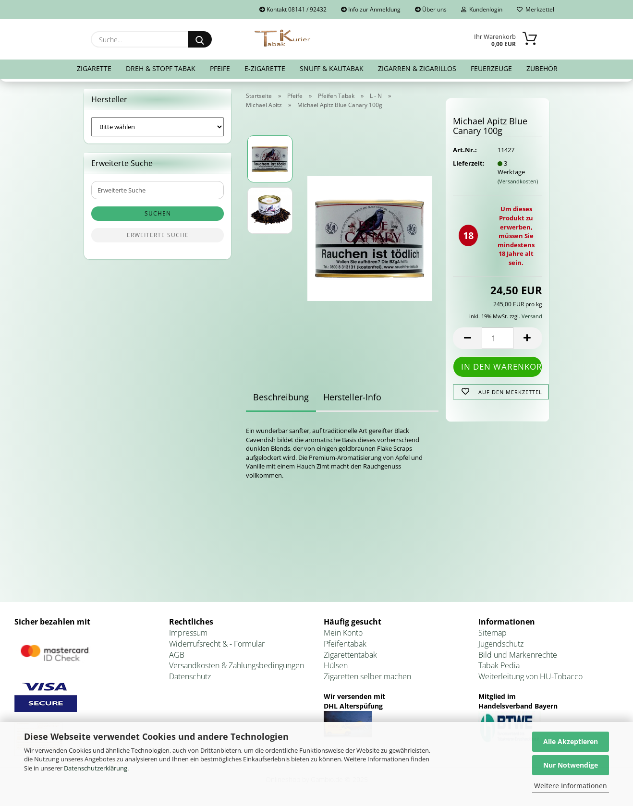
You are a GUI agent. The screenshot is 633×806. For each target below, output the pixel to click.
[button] (467, 338)
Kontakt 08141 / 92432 (293, 9)
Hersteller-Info (352, 397)
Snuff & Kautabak (332, 68)
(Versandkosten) (518, 181)
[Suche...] (200, 39)
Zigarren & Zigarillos (417, 68)
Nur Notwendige (570, 765)
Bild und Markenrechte (517, 655)
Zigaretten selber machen (367, 676)
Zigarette (94, 68)
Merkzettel (535, 9)
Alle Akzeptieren (570, 741)
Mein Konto (343, 632)
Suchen (158, 213)
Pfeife (220, 68)
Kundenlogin (481, 9)
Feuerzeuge (491, 68)
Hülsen (336, 665)
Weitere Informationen (570, 785)
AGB (176, 655)
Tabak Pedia (499, 665)
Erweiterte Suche (158, 235)
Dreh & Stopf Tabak (160, 68)
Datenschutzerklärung (95, 768)
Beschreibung (281, 397)
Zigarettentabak (350, 655)
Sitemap (492, 632)
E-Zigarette (264, 68)
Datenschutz (190, 676)
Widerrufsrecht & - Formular (217, 643)
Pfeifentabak (345, 643)
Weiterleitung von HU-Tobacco (530, 676)
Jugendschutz (500, 643)
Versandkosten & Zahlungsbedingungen (236, 665)
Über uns (431, 9)
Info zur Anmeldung (371, 9)
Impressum (188, 632)
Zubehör (542, 68)
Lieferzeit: (468, 163)
